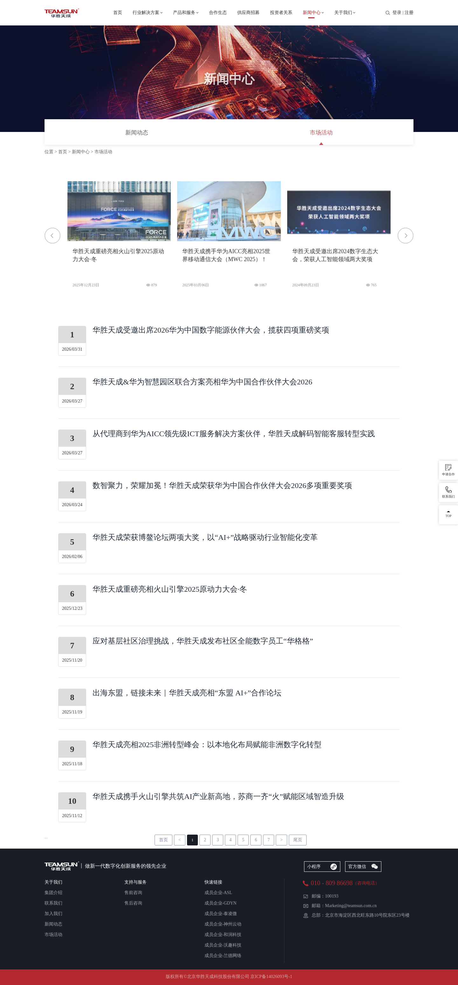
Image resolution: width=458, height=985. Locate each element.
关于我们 (343, 12)
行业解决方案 (146, 12)
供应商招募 (248, 12)
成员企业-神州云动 (223, 924)
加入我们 (53, 913)
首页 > (65, 152)
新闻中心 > (83, 152)
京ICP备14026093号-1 (271, 976)
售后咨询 (133, 903)
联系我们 (53, 903)
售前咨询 (133, 892)
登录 (396, 12)
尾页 (297, 839)
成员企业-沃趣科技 (223, 945)
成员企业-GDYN (221, 903)
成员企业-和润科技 (223, 934)
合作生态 (218, 12)
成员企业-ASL (218, 892)
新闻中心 (312, 12)
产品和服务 (184, 12)
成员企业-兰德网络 (223, 955)
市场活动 (321, 133)
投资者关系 (281, 12)
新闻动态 (136, 133)
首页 (117, 12)
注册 (409, 12)
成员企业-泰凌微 (221, 913)
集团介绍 (53, 892)
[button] (405, 236)
